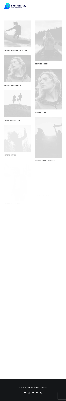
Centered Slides (41, 64)
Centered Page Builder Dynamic (16, 50)
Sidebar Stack (40, 112)
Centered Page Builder (12, 85)
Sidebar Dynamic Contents (45, 161)
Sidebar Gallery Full (12, 120)
